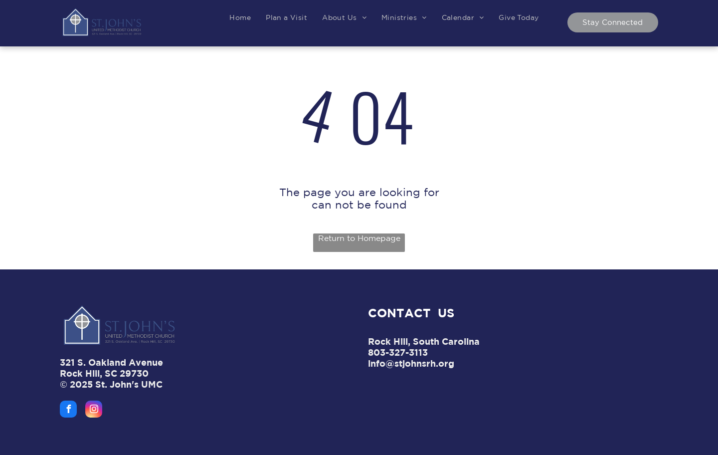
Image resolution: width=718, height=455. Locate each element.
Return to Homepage (359, 237)
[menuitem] (240, 17)
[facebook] (68, 410)
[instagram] (93, 410)
